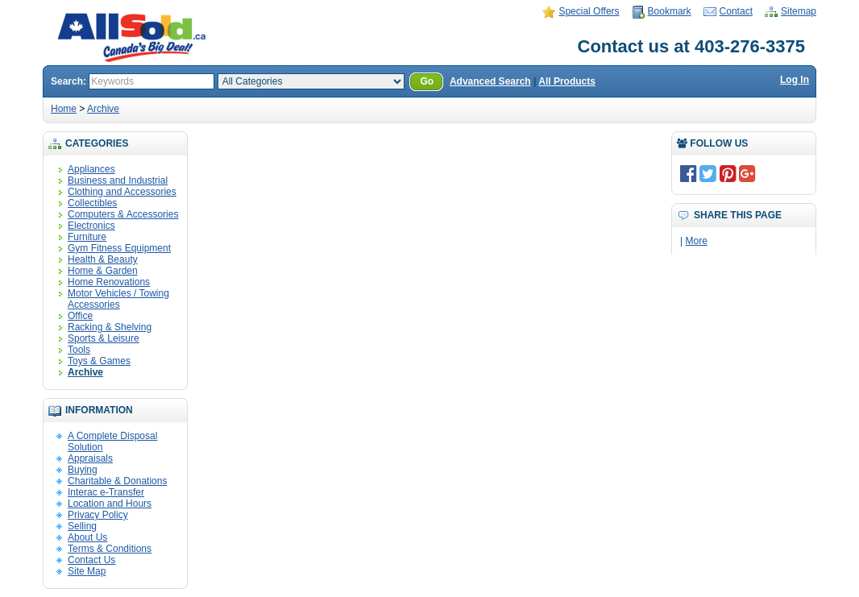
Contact (736, 11)
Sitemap (798, 11)
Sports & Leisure (103, 338)
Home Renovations (109, 282)
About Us (87, 537)
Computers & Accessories (123, 214)
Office (80, 315)
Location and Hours (109, 503)
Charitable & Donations (117, 481)
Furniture (87, 237)
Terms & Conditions (109, 548)
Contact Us (91, 560)
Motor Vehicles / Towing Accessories (118, 299)
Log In (794, 79)
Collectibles (92, 203)
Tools (79, 349)
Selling (82, 526)
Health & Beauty (103, 259)
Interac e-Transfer (106, 492)
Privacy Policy (98, 514)
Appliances (91, 169)
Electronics (91, 225)
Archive (103, 108)
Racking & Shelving (109, 327)
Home (64, 108)
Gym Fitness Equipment (119, 248)
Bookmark (669, 11)
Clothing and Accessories (122, 191)
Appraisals (90, 458)
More (696, 241)
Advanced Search (490, 81)
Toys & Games (99, 361)
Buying (83, 469)
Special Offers (588, 11)
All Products (566, 81)
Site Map (87, 571)
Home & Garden (103, 270)
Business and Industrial (118, 180)
